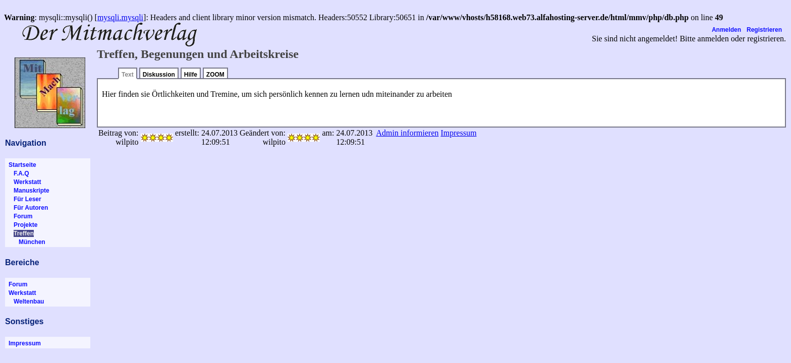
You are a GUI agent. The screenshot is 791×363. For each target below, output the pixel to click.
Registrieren (764, 29)
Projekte (23, 224)
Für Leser (25, 199)
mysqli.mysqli (120, 17)
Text (128, 74)
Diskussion (159, 74)
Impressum (25, 343)
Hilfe (190, 74)
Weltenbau (26, 301)
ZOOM (215, 74)
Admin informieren (407, 133)
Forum (20, 216)
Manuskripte (29, 190)
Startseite (22, 164)
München (27, 242)
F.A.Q (19, 173)
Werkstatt (25, 182)
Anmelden (726, 29)
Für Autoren (28, 207)
